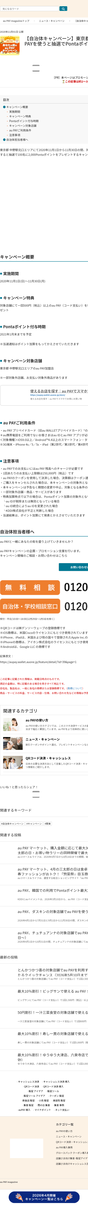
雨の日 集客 (44, 1105)
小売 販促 (44, 1100)
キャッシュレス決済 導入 (56, 1081)
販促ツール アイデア (34, 1095)
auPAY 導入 (24, 1109)
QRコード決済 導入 (53, 1086)
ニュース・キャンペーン (52, 20)
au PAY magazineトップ (16, 20)
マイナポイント (43, 1109)
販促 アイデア (36, 1091)
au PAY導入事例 (64, 1147)
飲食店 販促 (28, 1100)
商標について (74, 688)
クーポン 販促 (56, 1095)
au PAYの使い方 (37, 720)
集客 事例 (59, 1105)
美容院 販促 (59, 1100)
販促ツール (53, 1091)
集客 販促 (29, 1105)
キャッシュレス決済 (28, 1081)
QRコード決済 (31, 1086)
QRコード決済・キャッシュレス (48, 758)
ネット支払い (62, 1109)
